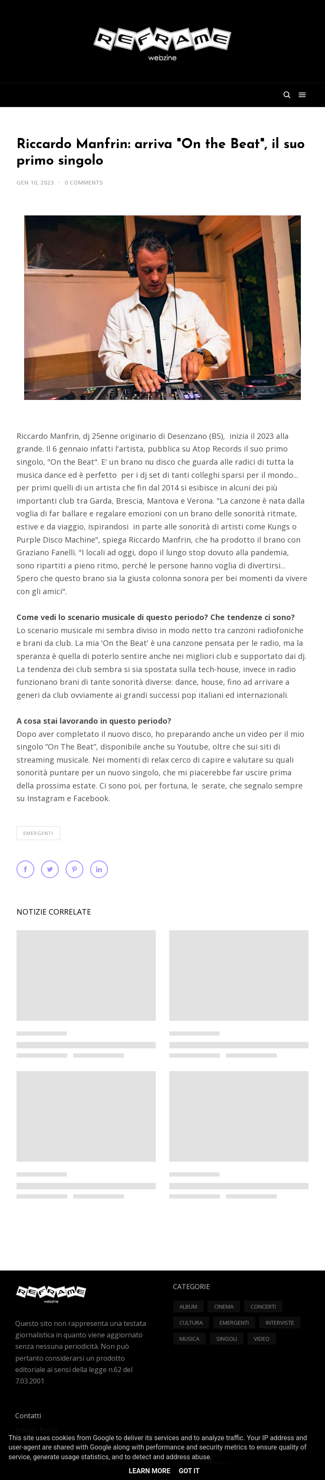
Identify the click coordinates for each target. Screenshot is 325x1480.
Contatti (28, 1415)
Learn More (149, 1471)
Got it (189, 1471)
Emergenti (38, 833)
